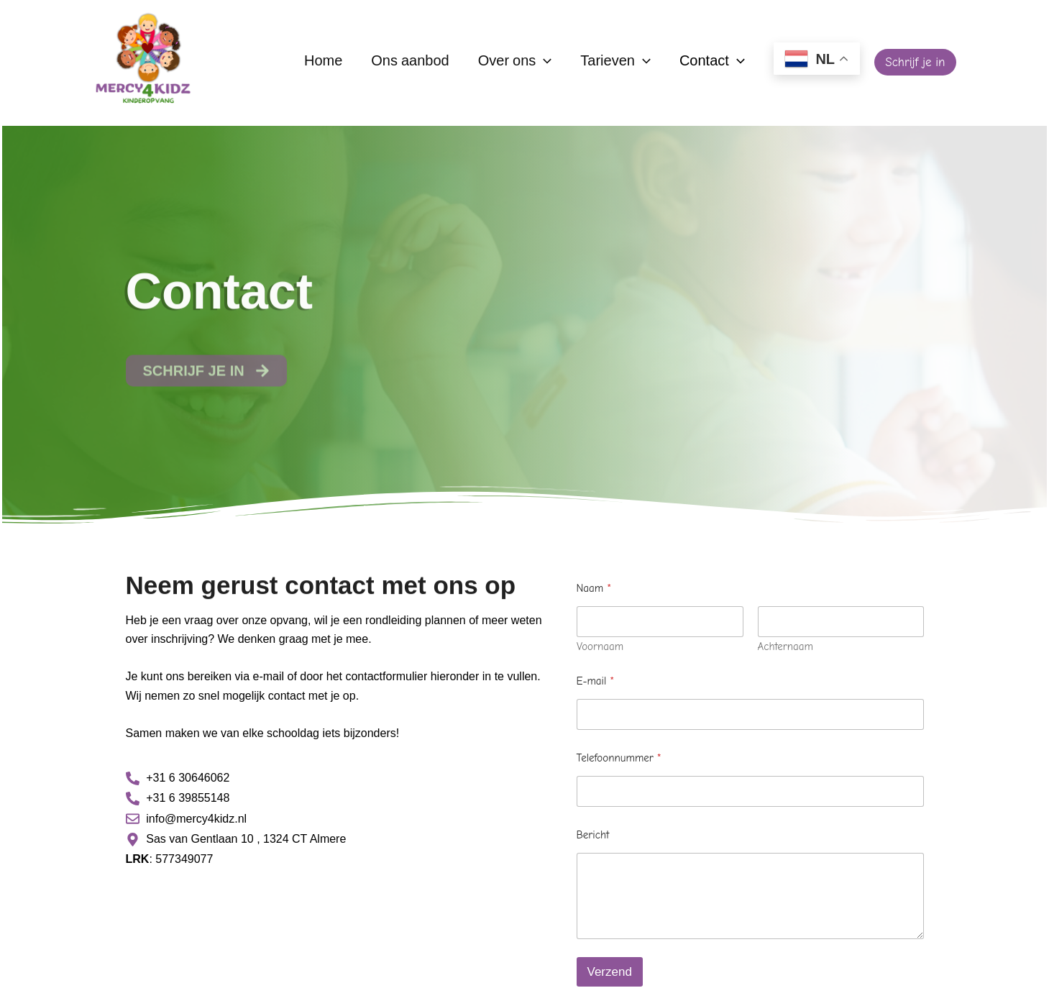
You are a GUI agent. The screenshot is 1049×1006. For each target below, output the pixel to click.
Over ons (515, 62)
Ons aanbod (410, 62)
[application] (543, 62)
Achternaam (785, 647)
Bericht (593, 834)
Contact (712, 62)
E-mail (596, 681)
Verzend (609, 972)
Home (323, 62)
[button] (915, 62)
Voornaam (600, 647)
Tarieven (615, 62)
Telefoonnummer (619, 757)
